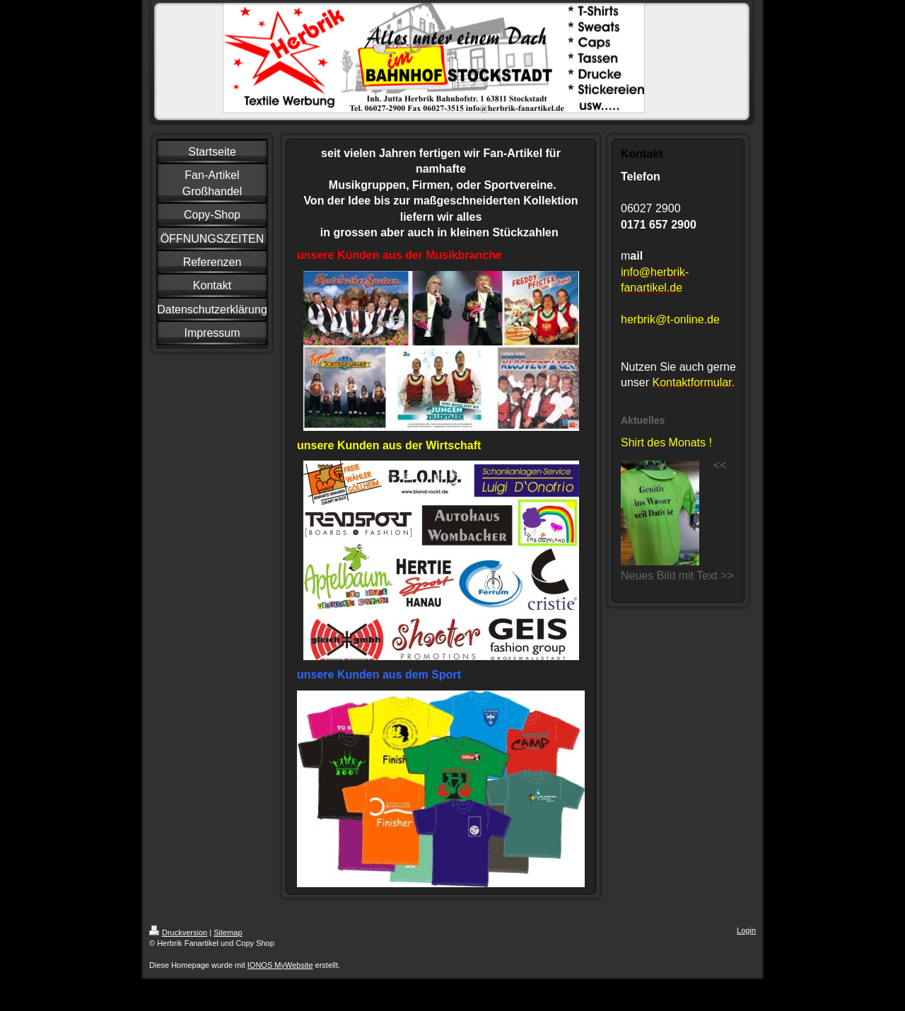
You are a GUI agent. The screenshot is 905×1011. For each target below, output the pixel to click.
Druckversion (178, 932)
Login (746, 930)
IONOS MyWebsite (280, 965)
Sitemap (228, 932)
